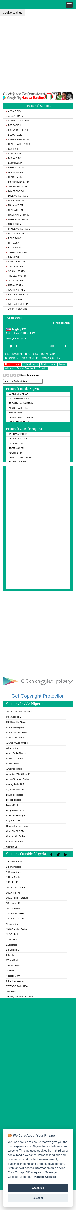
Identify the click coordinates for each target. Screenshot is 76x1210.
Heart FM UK (14, 177)
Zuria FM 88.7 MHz (16, 309)
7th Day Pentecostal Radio (19, 996)
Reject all (37, 1197)
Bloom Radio (14, 135)
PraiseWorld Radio (18, 229)
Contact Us (11, 847)
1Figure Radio (13, 924)
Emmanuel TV (14, 163)
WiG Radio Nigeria (17, 304)
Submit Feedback (26, 368)
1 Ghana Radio (13, 872)
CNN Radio (12, 149)
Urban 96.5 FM (14, 285)
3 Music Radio (13, 965)
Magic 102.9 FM (15, 201)
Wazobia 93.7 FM (15, 290)
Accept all (38, 1187)
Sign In (42, 368)
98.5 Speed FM (13, 354)
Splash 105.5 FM (15, 271)
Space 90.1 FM (14, 266)
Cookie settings (12, 12)
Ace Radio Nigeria (19, 399)
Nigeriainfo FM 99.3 (17, 219)
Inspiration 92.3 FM (17, 182)
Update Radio (48, 364)
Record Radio (12, 364)
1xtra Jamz (11, 939)
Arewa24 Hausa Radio (21, 403)
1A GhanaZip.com (18, 434)
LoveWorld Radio (17, 196)
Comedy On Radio (15, 836)
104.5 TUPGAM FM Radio (19, 711)
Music (62, 364)
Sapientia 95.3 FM (16, 252)
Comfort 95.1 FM (16, 154)
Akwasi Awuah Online (17, 743)
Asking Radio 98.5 (18, 408)
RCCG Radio (13, 238)
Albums (9, 368)
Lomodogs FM (15, 191)
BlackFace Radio (14, 795)
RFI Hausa (12, 243)
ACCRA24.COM (16, 443)
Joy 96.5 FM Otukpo (17, 186)
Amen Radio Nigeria (16, 753)
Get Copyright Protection (38, 696)
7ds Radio (11, 991)
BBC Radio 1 (13, 125)
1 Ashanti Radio (14, 861)
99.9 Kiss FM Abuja (18, 394)
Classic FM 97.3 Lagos (21, 417)
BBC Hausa (31, 354)
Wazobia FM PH (15, 299)
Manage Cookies (45, 1177)
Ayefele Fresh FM (15, 789)
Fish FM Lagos (15, 168)
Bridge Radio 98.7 (15, 810)
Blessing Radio (13, 800)
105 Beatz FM (13, 903)
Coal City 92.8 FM (15, 831)
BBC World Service (18, 130)
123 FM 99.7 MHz (15, 913)
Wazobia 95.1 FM (51, 358)
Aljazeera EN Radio (18, 121)
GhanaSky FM (14, 172)
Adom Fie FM (13, 111)
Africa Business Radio (17, 732)
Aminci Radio (12, 763)
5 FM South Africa (15, 981)
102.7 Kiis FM (13, 893)
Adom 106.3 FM (16, 448)
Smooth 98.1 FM (15, 262)
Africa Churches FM (20, 457)
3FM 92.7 (11, 970)
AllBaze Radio (13, 748)
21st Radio (11, 945)
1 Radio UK (12, 882)
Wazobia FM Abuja (17, 295)
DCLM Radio (48, 354)
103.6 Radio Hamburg (17, 898)
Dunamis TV (13, 158)
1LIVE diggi (12, 934)
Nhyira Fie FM (14, 210)
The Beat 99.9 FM (16, 276)
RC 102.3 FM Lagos (17, 234)
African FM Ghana (15, 737)
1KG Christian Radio (16, 929)
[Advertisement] (38, 54)
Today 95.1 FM (14, 280)
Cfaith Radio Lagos (18, 144)
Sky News (12, 257)
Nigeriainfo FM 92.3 (17, 215)
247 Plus (10, 955)
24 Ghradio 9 (12, 950)
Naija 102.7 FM (14, 205)
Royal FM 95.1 (14, 247)
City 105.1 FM (13, 820)
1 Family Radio (13, 867)
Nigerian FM (13, 224)
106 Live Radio (13, 908)
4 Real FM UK (13, 976)
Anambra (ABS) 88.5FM (18, 774)
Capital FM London (17, 139)
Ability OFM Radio (18, 439)
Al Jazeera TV (14, 116)
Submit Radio (30, 364)
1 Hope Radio (13, 877)
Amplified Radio (14, 769)
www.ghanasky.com (16, 338)
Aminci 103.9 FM (14, 758)
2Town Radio (12, 960)
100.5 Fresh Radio (15, 887)
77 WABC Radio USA (17, 986)
